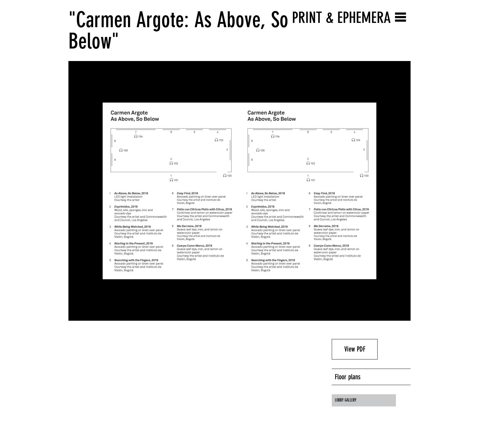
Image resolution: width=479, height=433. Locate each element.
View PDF (354, 349)
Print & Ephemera (341, 18)
